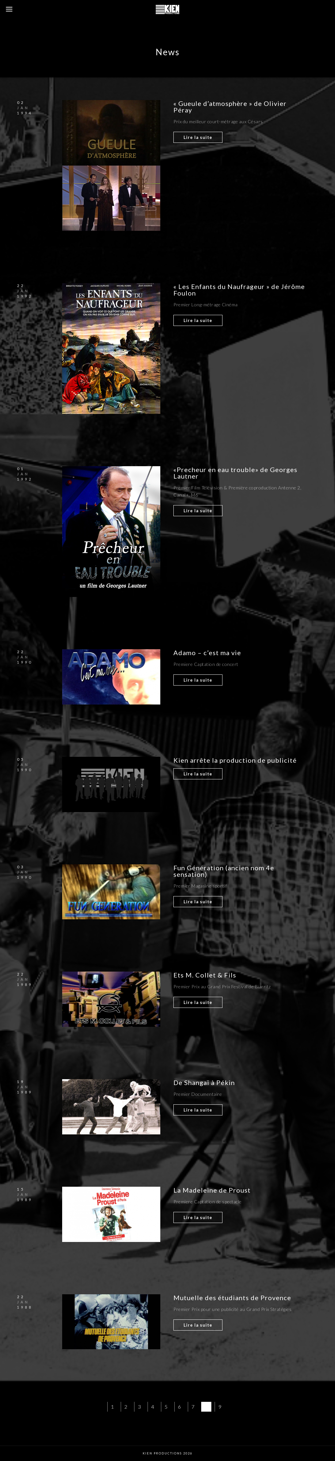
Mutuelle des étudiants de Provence (232, 1297)
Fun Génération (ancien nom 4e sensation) (223, 871)
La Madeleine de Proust (212, 1190)
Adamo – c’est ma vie (207, 652)
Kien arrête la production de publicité (235, 760)
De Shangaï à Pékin (204, 1082)
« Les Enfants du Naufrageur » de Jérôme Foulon (239, 289)
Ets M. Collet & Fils (205, 975)
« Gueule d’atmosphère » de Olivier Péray (230, 106)
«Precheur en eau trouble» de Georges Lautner (235, 473)
